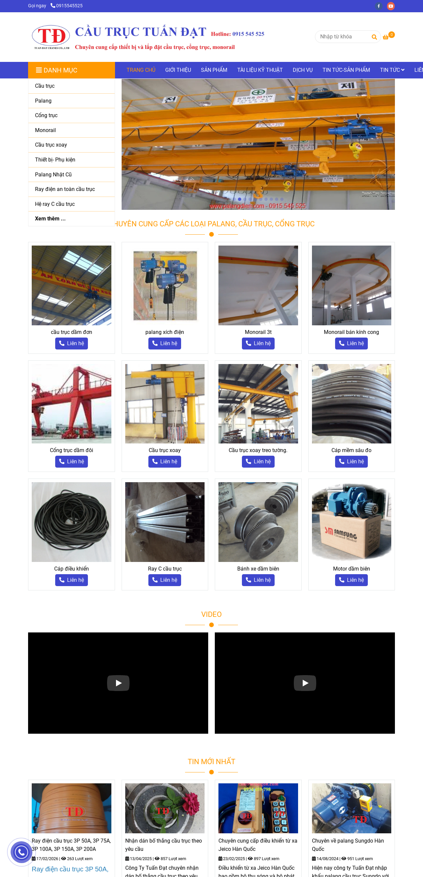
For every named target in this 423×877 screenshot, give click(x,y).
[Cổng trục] (71, 115)
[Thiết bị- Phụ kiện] (71, 160)
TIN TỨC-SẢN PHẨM (346, 70)
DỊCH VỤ (303, 70)
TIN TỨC (392, 70)
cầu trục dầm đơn (71, 332)
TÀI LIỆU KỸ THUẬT (260, 70)
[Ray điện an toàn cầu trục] (71, 189)
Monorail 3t (258, 332)
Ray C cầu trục (165, 569)
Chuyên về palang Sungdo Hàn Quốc (348, 845)
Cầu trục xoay (165, 450)
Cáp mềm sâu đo (351, 450)
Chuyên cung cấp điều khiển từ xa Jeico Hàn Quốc (257, 845)
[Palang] (71, 101)
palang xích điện (164, 332)
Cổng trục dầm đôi (71, 450)
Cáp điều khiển (71, 569)
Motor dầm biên (351, 569)
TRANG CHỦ (141, 70)
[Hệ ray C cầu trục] (71, 204)
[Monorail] (71, 130)
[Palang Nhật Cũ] (71, 174)
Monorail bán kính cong (351, 332)
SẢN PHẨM (214, 70)
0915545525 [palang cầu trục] (67, 6)
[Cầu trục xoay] (71, 145)
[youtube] (392, 6)
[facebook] (381, 6)
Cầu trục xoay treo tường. (258, 450)
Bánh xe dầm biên (258, 569)
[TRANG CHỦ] (147, 37)
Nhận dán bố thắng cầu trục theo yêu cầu (163, 845)
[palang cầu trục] (389, 37)
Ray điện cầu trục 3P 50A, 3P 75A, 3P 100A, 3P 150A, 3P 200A (71, 845)
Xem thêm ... (50, 218)
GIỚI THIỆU (178, 70)
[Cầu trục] (71, 86)
